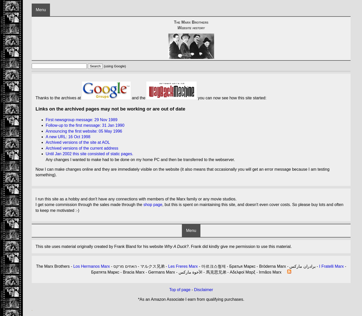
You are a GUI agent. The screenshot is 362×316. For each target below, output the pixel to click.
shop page (152, 204)
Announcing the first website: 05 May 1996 (84, 131)
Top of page (180, 290)
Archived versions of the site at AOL (78, 142)
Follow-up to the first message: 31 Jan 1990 (85, 125)
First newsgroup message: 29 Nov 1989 (81, 120)
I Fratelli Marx (331, 266)
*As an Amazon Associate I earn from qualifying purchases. (191, 299)
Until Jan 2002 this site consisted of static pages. (89, 154)
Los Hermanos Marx (91, 266)
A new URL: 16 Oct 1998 (68, 137)
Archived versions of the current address (82, 148)
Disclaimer (203, 290)
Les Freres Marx (183, 266)
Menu (41, 10)
